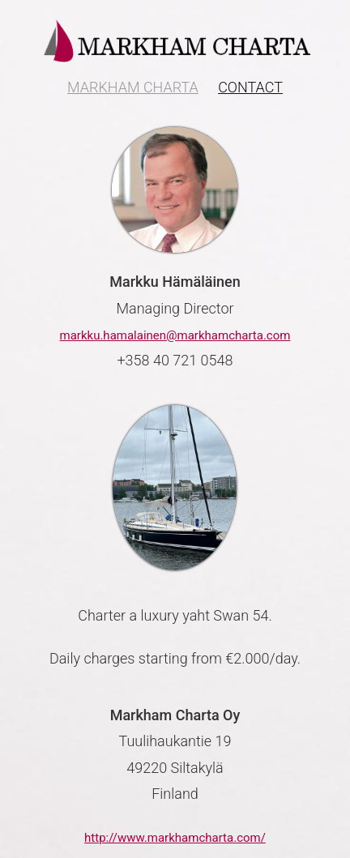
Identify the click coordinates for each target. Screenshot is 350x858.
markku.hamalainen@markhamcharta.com (175, 335)
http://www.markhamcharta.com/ (175, 837)
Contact (250, 87)
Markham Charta (132, 87)
